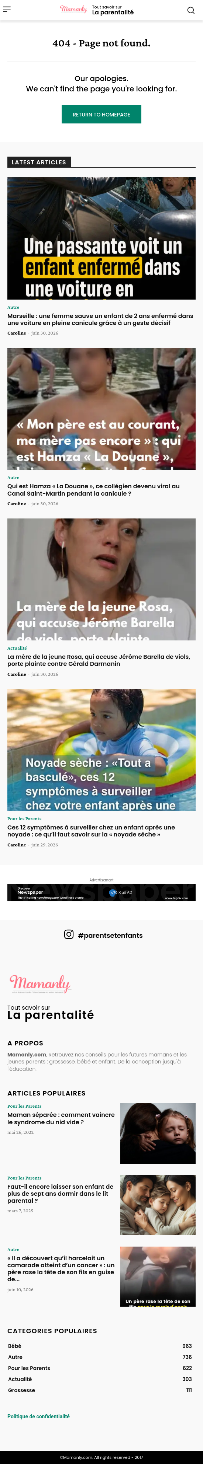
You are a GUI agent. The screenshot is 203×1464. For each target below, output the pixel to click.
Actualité (17, 647)
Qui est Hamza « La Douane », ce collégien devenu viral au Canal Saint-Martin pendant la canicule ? (93, 489)
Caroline (16, 333)
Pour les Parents (24, 818)
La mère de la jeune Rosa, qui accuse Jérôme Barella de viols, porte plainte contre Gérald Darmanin (98, 660)
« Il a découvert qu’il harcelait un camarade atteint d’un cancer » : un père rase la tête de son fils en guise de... (60, 1269)
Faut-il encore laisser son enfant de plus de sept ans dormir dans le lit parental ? (60, 1193)
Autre (13, 307)
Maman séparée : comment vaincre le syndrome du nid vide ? (61, 1118)
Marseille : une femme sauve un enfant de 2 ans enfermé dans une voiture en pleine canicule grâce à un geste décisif (100, 319)
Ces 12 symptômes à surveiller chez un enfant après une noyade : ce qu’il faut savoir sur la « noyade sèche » (91, 831)
